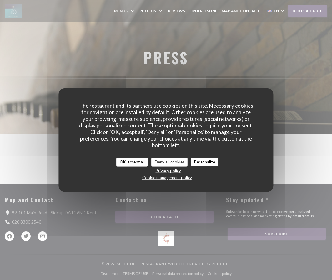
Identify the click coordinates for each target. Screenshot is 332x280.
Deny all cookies (169, 161)
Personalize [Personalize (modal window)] (204, 161)
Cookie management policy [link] (167, 177)
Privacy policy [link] (168, 170)
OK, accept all (132, 161)
